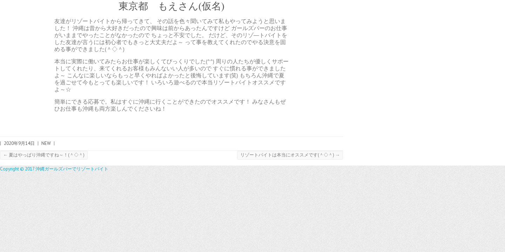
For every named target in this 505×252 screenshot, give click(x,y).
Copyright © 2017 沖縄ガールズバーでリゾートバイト (54, 169)
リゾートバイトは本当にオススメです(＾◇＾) (290, 155)
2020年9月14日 (19, 143)
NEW (46, 143)
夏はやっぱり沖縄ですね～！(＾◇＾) (44, 155)
